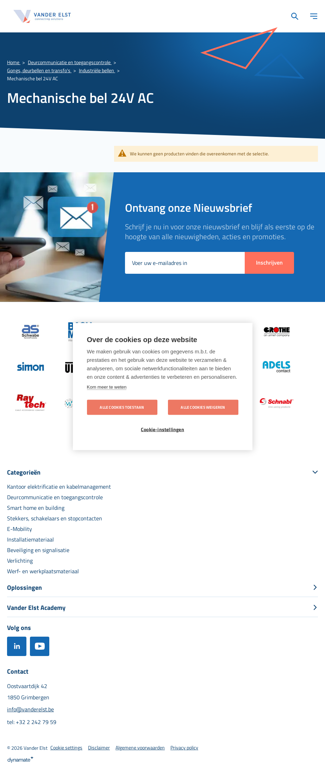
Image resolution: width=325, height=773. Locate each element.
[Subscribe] (269, 263)
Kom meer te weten (107, 387)
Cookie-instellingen (162, 429)
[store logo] (42, 16)
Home (13, 62)
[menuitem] (59, 486)
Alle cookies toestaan (122, 407)
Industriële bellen (97, 70)
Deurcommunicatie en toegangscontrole (70, 62)
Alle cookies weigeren (203, 407)
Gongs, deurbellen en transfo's (39, 70)
